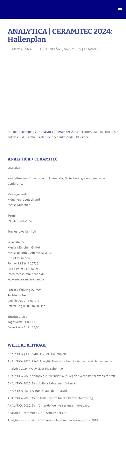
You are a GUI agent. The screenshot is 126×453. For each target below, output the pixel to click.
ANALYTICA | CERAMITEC (83, 49)
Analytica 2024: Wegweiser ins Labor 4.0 (35, 369)
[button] (120, 10)
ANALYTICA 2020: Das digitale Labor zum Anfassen (42, 383)
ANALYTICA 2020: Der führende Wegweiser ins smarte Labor (49, 405)
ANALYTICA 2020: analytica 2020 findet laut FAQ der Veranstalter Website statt (61, 376)
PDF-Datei (81, 137)
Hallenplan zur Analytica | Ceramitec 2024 (48, 132)
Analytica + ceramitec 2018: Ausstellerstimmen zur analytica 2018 (53, 420)
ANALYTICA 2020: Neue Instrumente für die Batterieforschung (50, 398)
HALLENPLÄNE (51, 49)
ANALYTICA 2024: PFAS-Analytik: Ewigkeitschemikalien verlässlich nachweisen (61, 361)
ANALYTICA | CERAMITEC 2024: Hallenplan (37, 354)
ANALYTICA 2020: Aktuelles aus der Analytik (38, 391)
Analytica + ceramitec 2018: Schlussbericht (37, 413)
